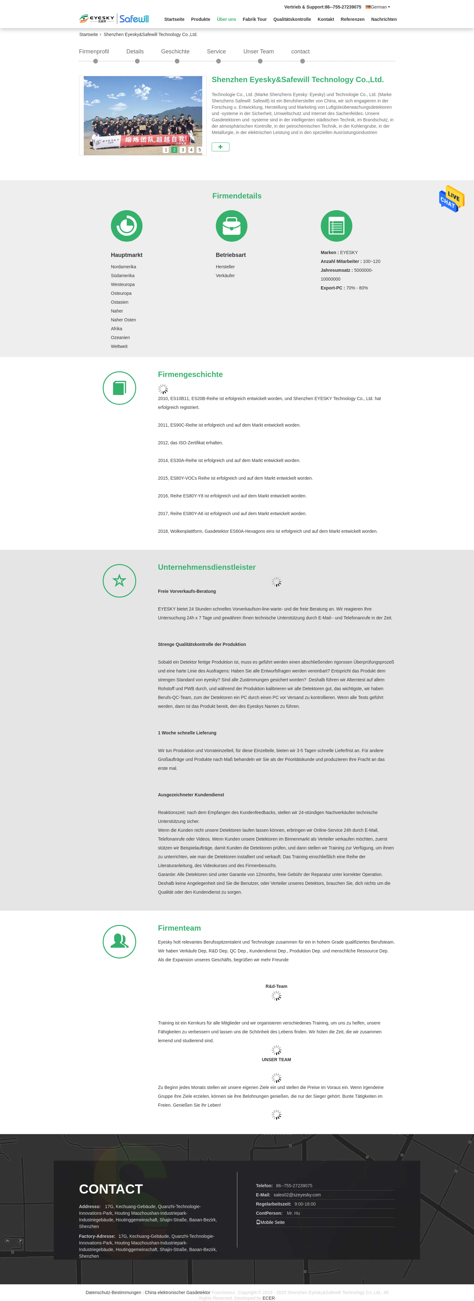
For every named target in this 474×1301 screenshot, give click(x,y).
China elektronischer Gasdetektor (177, 1292)
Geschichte (175, 51)
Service (216, 51)
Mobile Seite (270, 1222)
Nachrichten (384, 19)
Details (135, 51)
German (380, 7)
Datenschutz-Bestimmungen (113, 1292)
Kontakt (326, 19)
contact (300, 51)
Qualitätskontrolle (292, 19)
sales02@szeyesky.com (297, 1194)
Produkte (200, 19)
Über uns (226, 19)
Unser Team (258, 51)
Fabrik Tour (255, 19)
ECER (269, 1298)
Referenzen (352, 19)
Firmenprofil (94, 51)
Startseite (174, 19)
